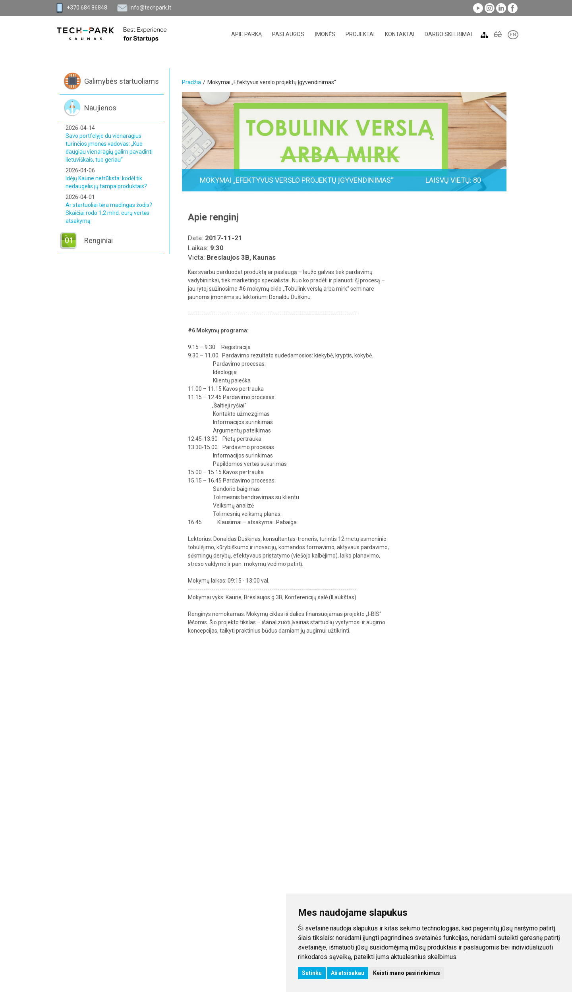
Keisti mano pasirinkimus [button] (406, 973)
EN (513, 35)
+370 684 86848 (87, 7)
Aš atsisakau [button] (347, 973)
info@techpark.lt (150, 7)
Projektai (360, 34)
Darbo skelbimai (448, 34)
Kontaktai (399, 34)
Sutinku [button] (312, 973)
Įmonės (325, 34)
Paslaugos (288, 34)
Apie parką (246, 34)
